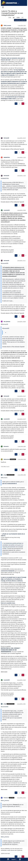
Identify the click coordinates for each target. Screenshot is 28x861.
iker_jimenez (7, 321)
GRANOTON (7, 157)
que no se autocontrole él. (9, 483)
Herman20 (6, 138)
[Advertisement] (14, 119)
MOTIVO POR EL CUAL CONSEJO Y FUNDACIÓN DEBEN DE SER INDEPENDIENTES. (10, 649)
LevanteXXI (7, 210)
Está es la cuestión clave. (8, 603)
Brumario (6, 446)
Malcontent (7, 459)
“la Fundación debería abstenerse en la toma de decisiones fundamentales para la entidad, (14, 81)
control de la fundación (7, 571)
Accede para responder (20, 20)
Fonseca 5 (6, 797)
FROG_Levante (7, 25)
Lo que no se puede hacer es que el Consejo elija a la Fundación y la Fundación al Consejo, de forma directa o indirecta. (13, 579)
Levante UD (4, 17)
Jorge (5, 475)
